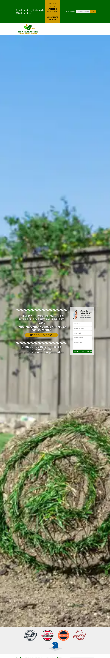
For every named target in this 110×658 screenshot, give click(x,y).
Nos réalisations (41, 335)
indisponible (22, 10)
